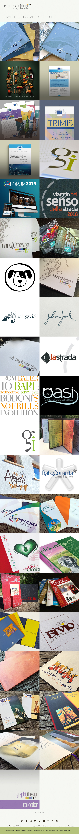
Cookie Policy (37, 830)
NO (69, 830)
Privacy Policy (48, 830)
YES (65, 830)
